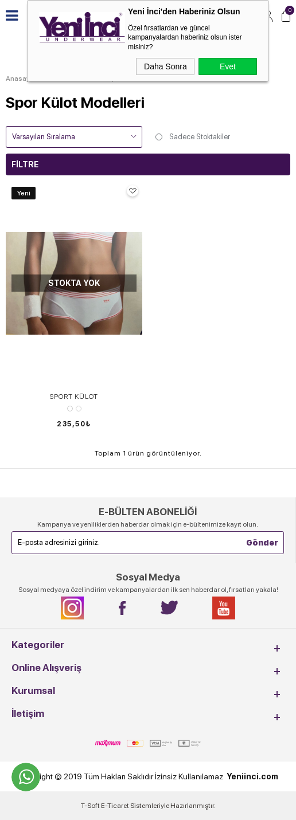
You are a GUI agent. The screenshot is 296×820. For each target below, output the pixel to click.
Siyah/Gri (78, 408)
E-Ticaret (115, 806)
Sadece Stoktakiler (192, 137)
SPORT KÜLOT (74, 397)
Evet (228, 66)
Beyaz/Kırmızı (70, 408)
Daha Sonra (165, 66)
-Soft (91, 806)
